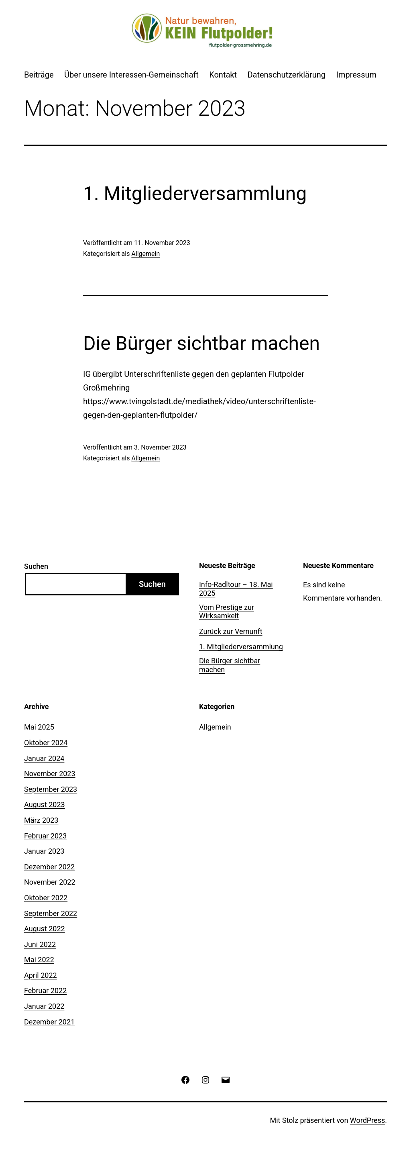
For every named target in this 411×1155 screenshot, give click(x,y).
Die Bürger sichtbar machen (201, 343)
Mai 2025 (39, 727)
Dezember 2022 (49, 867)
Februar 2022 (45, 990)
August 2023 (44, 804)
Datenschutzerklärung (286, 75)
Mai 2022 (39, 959)
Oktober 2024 (45, 742)
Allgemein (145, 254)
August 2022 (44, 928)
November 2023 (49, 773)
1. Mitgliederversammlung (195, 193)
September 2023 (50, 789)
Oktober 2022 (45, 897)
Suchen (36, 566)
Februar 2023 (45, 836)
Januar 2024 (44, 758)
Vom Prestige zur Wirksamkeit (226, 611)
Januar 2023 (44, 851)
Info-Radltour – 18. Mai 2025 (236, 588)
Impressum (356, 75)
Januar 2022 (44, 1006)
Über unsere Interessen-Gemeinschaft (131, 75)
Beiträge (39, 75)
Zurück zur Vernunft (230, 631)
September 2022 (50, 913)
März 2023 (41, 820)
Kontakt (223, 75)
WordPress (367, 1120)
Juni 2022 (40, 944)
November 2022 (49, 882)
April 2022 (40, 975)
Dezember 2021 (49, 1022)
